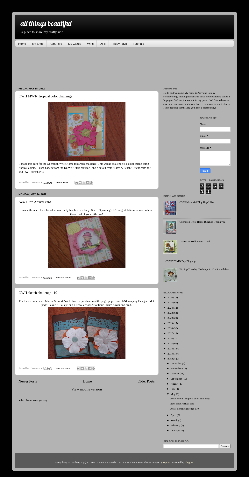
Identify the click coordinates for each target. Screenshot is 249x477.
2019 (170, 323)
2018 (170, 328)
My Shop (38, 43)
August (175, 383)
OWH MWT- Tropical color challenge (45, 96)
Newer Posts (27, 381)
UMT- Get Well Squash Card (194, 241)
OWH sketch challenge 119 (38, 293)
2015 (170, 343)
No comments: (64, 277)
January (175, 430)
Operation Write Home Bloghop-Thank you (202, 221)
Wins (90, 43)
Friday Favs (119, 43)
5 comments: (62, 182)
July (173, 388)
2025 (170, 302)
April (174, 415)
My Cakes (74, 43)
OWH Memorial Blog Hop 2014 (196, 202)
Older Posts (146, 381)
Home (22, 43)
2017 (170, 333)
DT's (102, 43)
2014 (170, 348)
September (176, 378)
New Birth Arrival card (35, 202)
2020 (170, 317)
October (175, 373)
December (176, 363)
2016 (170, 338)
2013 (170, 353)
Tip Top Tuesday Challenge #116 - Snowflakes (204, 269)
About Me (56, 43)
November (176, 368)
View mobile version (86, 389)
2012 (170, 358)
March (174, 420)
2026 (170, 297)
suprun (166, 462)
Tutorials (138, 43)
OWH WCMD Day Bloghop (180, 261)
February (176, 425)
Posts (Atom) (40, 400)
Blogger (189, 462)
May (173, 394)
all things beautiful (45, 23)
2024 (170, 307)
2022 (170, 312)
